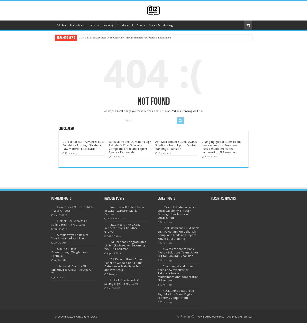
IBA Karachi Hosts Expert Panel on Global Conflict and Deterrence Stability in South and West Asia (124, 265)
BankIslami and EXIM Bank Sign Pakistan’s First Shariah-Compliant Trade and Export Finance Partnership (130, 147)
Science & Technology (161, 25)
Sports (141, 25)
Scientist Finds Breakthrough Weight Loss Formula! (69, 252)
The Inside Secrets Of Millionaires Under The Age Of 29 (71, 269)
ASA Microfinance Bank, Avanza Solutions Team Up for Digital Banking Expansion (176, 145)
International (77, 25)
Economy (108, 25)
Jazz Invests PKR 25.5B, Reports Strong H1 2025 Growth (122, 228)
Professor (246, 316)
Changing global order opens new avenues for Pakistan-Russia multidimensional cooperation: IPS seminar (221, 147)
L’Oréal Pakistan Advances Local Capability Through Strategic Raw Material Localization (125, 37)
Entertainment (125, 25)
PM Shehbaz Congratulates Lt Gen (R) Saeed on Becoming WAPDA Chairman (125, 245)
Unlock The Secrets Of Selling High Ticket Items (69, 222)
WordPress (218, 316)
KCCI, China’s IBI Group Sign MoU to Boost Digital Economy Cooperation (176, 294)
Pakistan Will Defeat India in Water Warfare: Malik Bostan (124, 210)
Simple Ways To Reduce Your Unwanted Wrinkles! (69, 236)
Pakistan (61, 25)
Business (94, 25)
